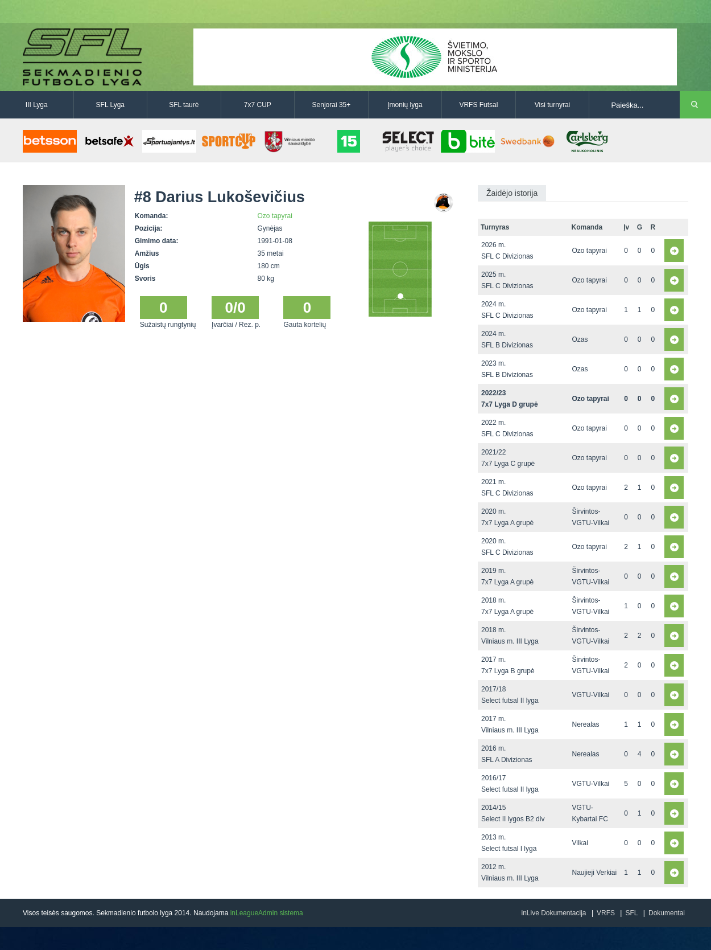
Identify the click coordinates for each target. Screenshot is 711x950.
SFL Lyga (110, 105)
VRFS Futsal (478, 105)
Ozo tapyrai (275, 216)
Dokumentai (666, 913)
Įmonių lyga (404, 105)
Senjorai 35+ (331, 105)
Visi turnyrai (552, 105)
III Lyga (37, 105)
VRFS (606, 913)
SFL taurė (184, 105)
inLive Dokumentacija (553, 913)
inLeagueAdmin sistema (266, 913)
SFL (631, 913)
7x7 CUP (257, 105)
